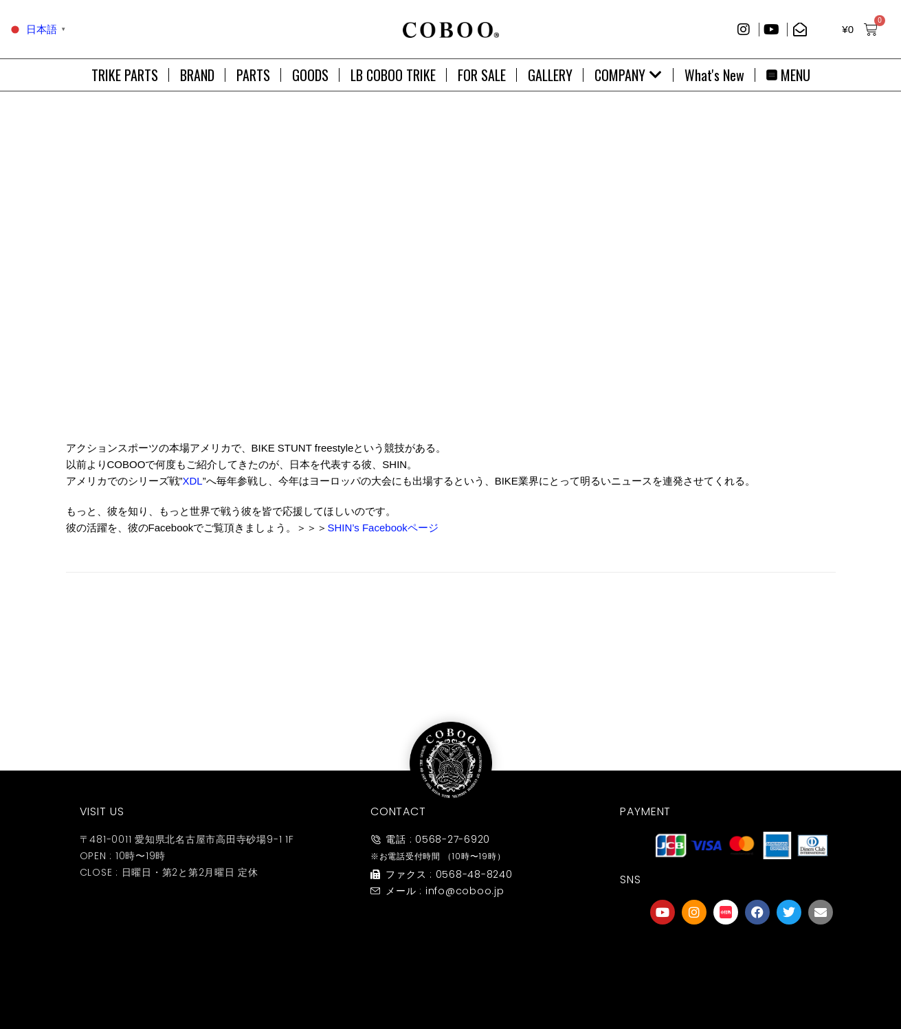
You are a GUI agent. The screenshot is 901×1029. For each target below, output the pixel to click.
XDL (193, 481)
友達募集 (741, 983)
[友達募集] (741, 955)
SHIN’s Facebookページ (382, 527)
